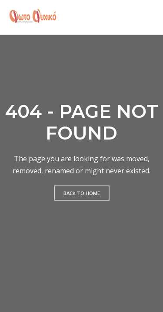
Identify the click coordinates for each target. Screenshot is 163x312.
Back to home (81, 193)
